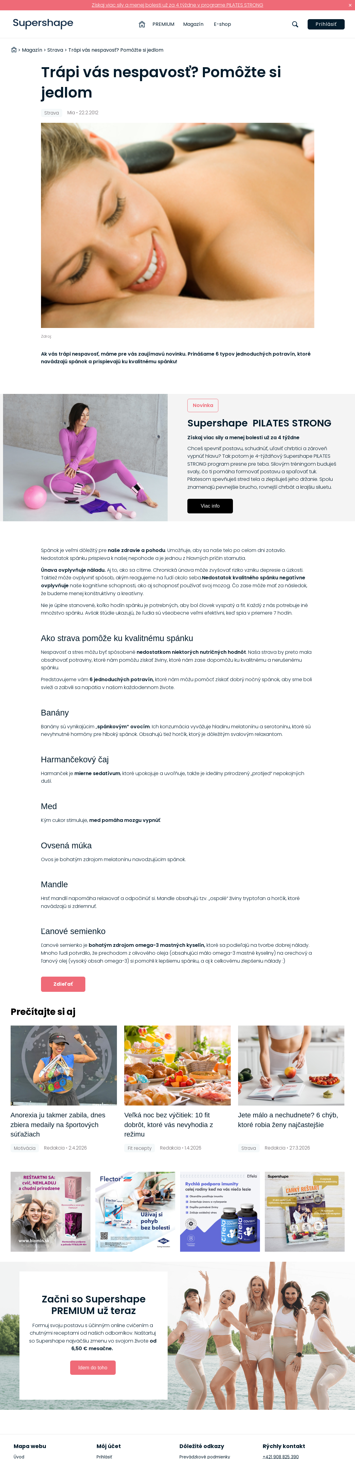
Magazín (193, 24)
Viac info (210, 506)
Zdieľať (63, 984)
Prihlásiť (326, 24)
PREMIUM (163, 24)
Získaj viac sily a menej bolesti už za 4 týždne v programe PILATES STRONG (177, 5)
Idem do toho (93, 1367)
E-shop (222, 24)
